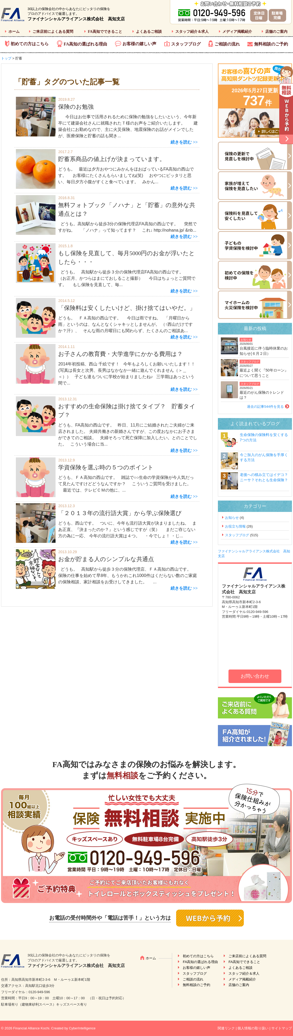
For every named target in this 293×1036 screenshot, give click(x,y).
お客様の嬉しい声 (139, 44)
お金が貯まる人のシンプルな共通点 (106, 559)
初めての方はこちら (30, 44)
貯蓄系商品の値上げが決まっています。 (111, 159)
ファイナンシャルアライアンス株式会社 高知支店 (76, 19)
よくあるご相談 (149, 32)
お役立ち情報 (235, 526)
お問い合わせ (255, 676)
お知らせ (246, 339)
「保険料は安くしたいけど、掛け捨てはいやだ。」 (126, 308)
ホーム (14, 32)
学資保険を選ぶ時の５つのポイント (106, 467)
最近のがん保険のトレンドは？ (262, 395)
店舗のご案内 (276, 32)
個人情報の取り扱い (252, 1028)
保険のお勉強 (76, 106)
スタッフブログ (186, 44)
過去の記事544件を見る (265, 407)
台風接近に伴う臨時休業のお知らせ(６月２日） (264, 351)
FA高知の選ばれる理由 (85, 44)
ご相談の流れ (227, 44)
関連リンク (226, 1028)
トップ (6, 58)
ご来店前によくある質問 (53, 32)
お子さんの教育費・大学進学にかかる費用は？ (120, 354)
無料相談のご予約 (271, 44)
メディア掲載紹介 (237, 32)
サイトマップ (281, 1028)
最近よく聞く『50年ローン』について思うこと (264, 373)
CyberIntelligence (82, 1028)
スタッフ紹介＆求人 (192, 32)
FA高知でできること (105, 32)
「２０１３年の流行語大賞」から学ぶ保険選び (120, 513)
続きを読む (181, 142)
